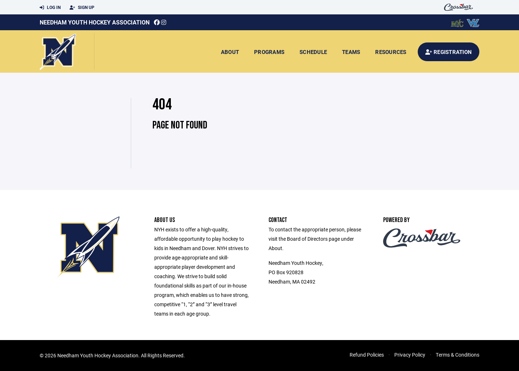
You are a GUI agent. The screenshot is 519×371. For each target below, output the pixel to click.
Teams (351, 51)
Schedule (313, 51)
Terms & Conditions (457, 354)
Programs (269, 51)
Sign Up (82, 7)
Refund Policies (367, 354)
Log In (50, 7)
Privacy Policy (409, 354)
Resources (390, 51)
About (230, 51)
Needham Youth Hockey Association (95, 22)
